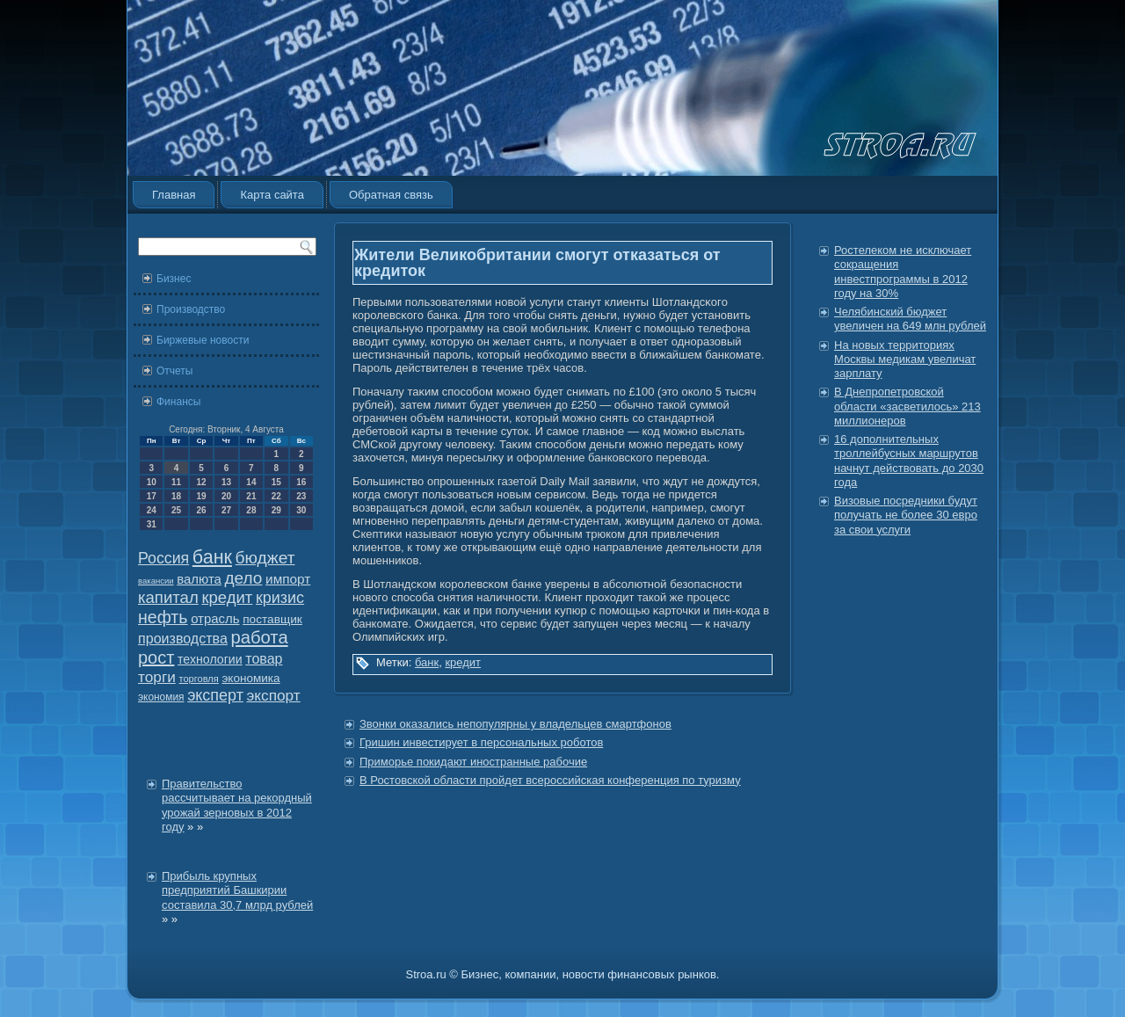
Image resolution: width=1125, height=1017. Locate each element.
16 (301, 482)
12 (201, 482)
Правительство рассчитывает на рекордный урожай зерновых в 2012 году (237, 805)
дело (244, 578)
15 (276, 482)
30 (301, 510)
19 (201, 496)
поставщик (272, 619)
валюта (199, 578)
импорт (287, 578)
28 (251, 510)
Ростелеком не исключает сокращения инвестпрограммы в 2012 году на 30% (902, 271)
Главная (173, 194)
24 (151, 510)
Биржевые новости (202, 340)
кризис (280, 598)
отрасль (215, 618)
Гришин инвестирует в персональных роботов (481, 742)
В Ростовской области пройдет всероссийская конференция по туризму (550, 780)
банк (212, 557)
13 (226, 482)
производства (183, 638)
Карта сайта (271, 194)
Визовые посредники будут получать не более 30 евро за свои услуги (905, 515)
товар (263, 658)
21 (251, 496)
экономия (161, 697)
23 (301, 496)
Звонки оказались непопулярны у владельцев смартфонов (515, 723)
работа (259, 637)
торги (157, 677)
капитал (168, 597)
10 (151, 482)
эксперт (215, 695)
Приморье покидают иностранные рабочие (473, 761)
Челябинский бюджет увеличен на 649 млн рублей (910, 318)
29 (276, 510)
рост (156, 657)
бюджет (265, 557)
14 (251, 482)
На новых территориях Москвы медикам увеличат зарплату (905, 359)
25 (176, 510)
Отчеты (174, 371)
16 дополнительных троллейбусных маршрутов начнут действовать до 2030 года (908, 460)
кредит (226, 597)
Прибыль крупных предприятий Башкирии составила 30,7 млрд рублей (237, 890)
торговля (198, 678)
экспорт (274, 695)
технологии (210, 659)
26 (201, 510)
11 (176, 482)
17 (151, 496)
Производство (190, 309)
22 (276, 496)
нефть (163, 617)
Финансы (178, 402)
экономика (250, 678)
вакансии (156, 580)
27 (226, 510)
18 (176, 496)
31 (151, 524)
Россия (163, 558)
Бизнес (173, 278)
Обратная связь (391, 194)
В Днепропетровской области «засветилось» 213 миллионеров (907, 406)
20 (226, 496)
